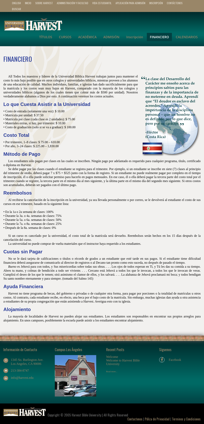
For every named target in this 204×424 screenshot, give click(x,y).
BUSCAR (16, 9)
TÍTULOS (45, 37)
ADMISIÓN (111, 37)
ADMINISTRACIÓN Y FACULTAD (72, 3)
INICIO (28, 3)
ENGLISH (16, 3)
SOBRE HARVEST (44, 3)
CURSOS (65, 37)
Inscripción (156, 3)
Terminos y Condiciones (186, 419)
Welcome (112, 356)
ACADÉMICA (87, 37)
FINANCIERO (159, 37)
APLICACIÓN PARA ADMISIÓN (130, 3)
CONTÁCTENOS (174, 3)
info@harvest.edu (22, 377)
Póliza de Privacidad (157, 419)
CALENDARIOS (187, 37)
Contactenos (134, 419)
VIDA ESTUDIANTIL (102, 3)
